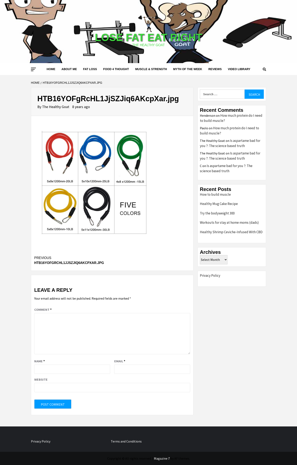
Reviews (215, 69)
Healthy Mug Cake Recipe (219, 203)
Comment (43, 309)
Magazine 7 (162, 458)
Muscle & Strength (151, 69)
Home (51, 69)
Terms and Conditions (126, 441)
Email (119, 361)
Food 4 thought (116, 69)
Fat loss (90, 69)
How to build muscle (215, 194)
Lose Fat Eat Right (148, 37)
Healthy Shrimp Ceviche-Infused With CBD (231, 232)
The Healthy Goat (56, 106)
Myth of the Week (187, 69)
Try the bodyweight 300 (217, 213)
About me (69, 69)
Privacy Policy (210, 275)
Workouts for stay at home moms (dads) (229, 222)
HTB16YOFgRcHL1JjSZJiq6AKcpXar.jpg (73, 260)
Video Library (239, 69)
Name (39, 361)
